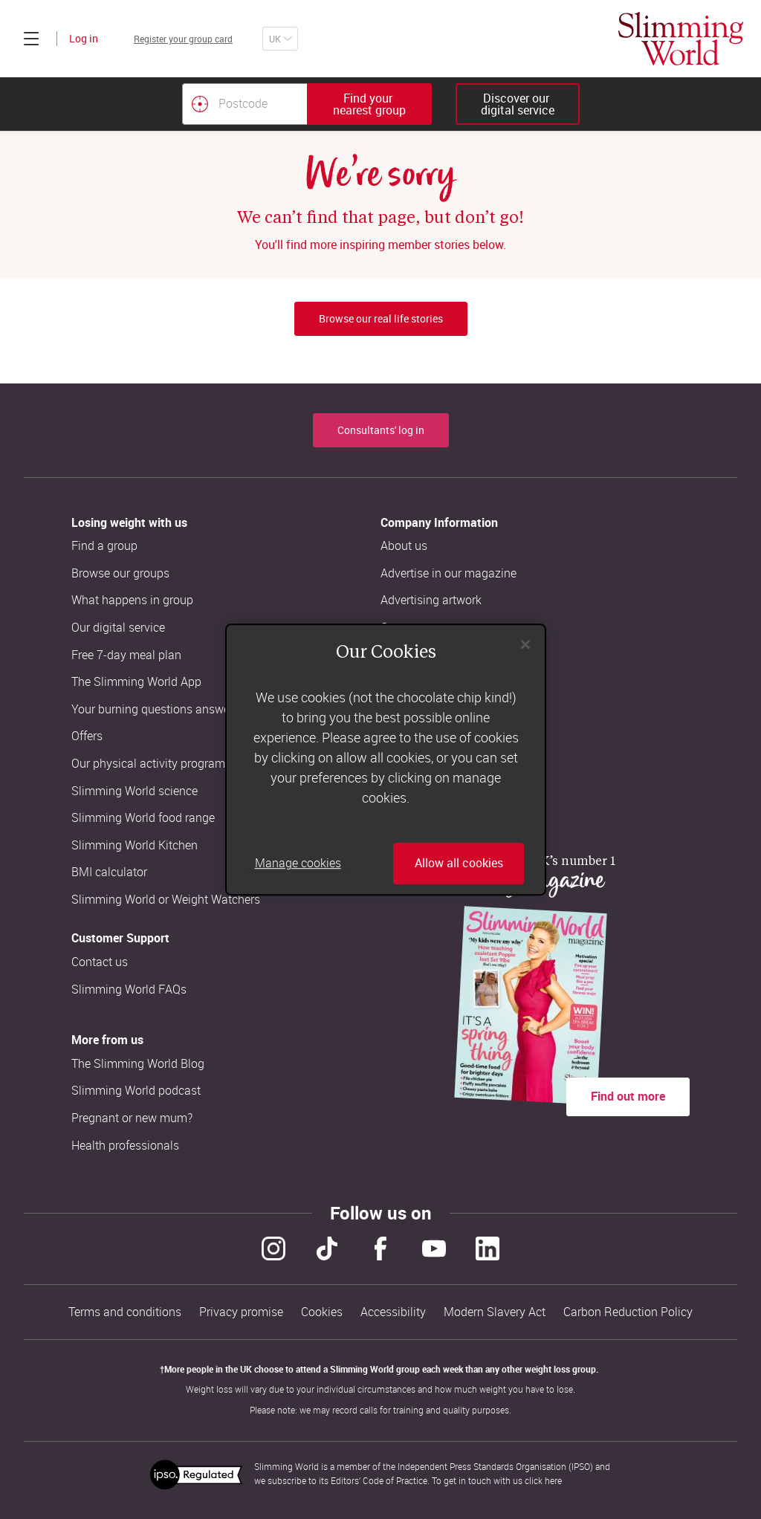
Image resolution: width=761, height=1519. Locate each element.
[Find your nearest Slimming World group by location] (200, 104)
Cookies (322, 1312)
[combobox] (307, 104)
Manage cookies (298, 863)
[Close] (525, 644)
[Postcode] (244, 104)
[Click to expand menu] (31, 38)
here (553, 1480)
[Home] (680, 38)
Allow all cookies (459, 863)
